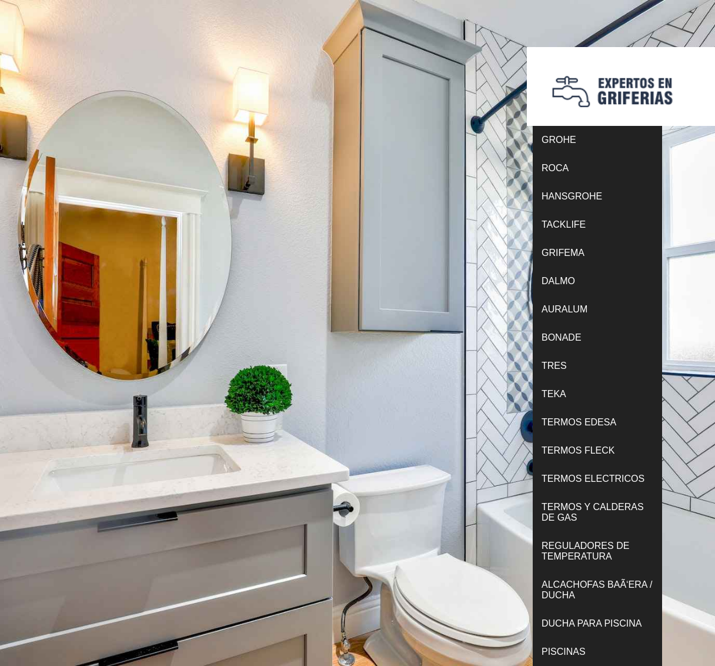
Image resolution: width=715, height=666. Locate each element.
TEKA (554, 394)
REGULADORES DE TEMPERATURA (585, 551)
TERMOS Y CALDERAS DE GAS (593, 512)
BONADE (562, 337)
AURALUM (564, 309)
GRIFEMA (563, 253)
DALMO (558, 281)
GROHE (559, 140)
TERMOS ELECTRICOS (593, 479)
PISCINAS (564, 652)
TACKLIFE (564, 224)
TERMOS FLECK (578, 450)
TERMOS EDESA (579, 422)
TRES (554, 366)
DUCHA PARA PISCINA (592, 623)
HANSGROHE (572, 196)
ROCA (555, 168)
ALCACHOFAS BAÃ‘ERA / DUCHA (597, 590)
